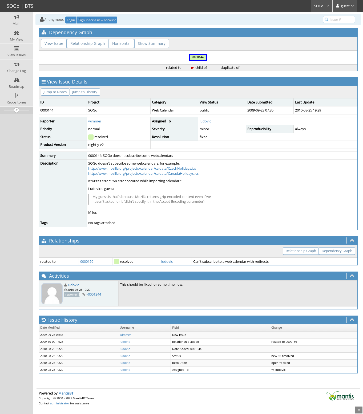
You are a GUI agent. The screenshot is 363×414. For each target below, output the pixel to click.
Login (71, 20)
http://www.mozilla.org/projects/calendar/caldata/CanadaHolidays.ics (143, 173)
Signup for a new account (97, 20)
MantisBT (65, 393)
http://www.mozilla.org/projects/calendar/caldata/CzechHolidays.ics (142, 168)
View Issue (54, 43)
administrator (59, 403)
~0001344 (93, 294)
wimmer (94, 121)
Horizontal (121, 43)
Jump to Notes (55, 91)
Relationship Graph (87, 43)
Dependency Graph (337, 250)
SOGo (321, 5)
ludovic (205, 121)
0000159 (86, 261)
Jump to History (84, 91)
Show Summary (152, 43)
